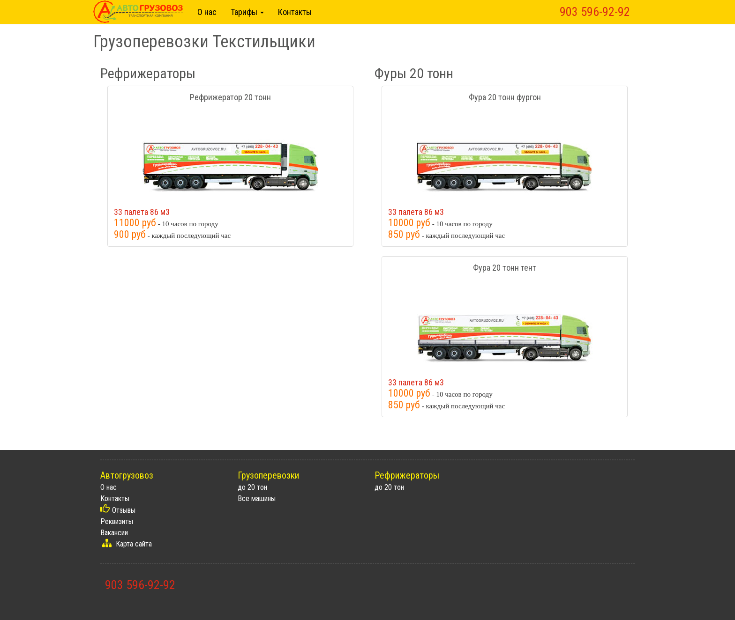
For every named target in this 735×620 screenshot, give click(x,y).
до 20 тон (252, 487)
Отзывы (123, 510)
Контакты (295, 12)
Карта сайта (134, 543)
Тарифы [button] (247, 12)
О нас (207, 12)
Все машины (257, 498)
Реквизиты (116, 521)
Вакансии (114, 532)
